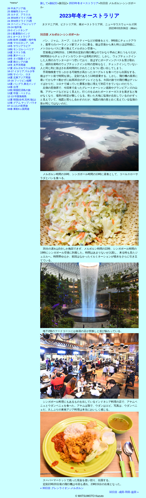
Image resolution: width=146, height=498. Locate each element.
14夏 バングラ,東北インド (21, 84)
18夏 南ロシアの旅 (17, 61)
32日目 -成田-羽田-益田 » (124, 492)
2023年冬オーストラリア (83, 3)
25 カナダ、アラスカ (19, 14)
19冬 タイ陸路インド (19, 58)
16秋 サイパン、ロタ (19, 74)
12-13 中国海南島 (17, 96)
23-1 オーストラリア (18, 36)
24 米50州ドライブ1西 (19, 21)
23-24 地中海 (14, 27)
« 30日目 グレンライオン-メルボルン (62, 488)
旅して (44, 3)
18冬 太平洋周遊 (16, 65)
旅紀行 (53, 3)
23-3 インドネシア (17, 30)
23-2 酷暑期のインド (18, 33)
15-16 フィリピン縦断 (19, 80)
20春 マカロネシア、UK (20, 43)
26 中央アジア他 (16, 8)
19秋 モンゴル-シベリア (20, 49)
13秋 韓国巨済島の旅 (19, 90)
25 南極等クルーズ (17, 11)
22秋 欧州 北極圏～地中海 (21, 40)
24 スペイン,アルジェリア (21, 24)
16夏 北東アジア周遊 (19, 77)
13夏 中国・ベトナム (19, 93)
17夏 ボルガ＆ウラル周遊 (21, 68)
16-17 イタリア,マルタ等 (21, 71)
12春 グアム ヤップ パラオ (22, 102)
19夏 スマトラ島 (16, 52)
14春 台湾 (12, 87)
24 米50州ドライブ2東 (19, 18)
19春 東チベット (16, 55)
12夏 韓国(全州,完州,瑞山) (21, 99)
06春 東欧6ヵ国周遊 (18, 109)
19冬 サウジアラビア (19, 46)
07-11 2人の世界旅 (17, 106)
